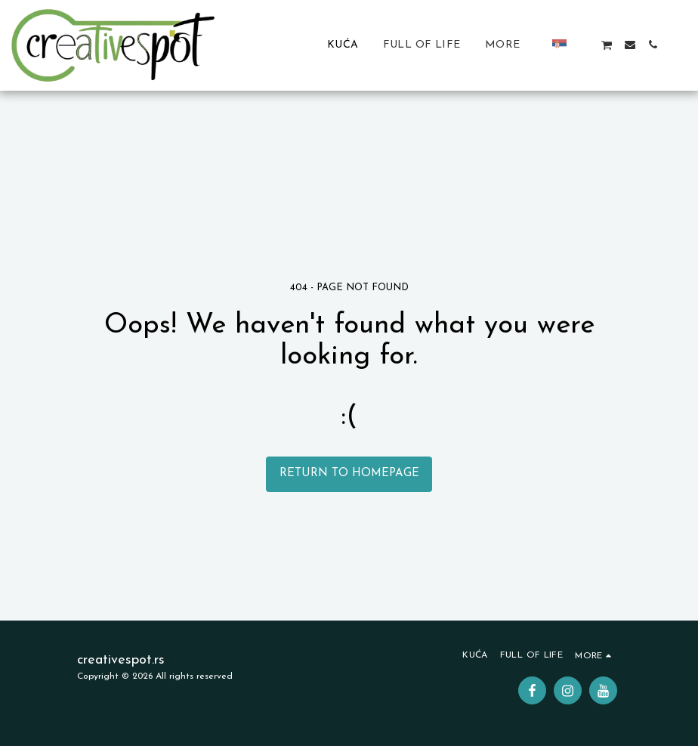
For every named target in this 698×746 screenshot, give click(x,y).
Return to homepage (349, 473)
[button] (584, 44)
